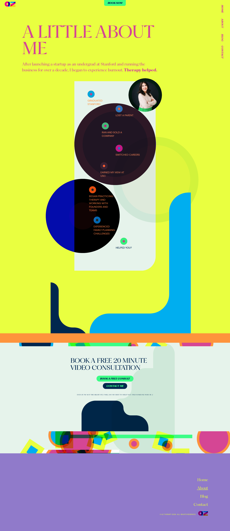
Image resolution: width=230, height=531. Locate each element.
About (222, 23)
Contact (222, 52)
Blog (222, 37)
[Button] (115, 379)
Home (222, 9)
